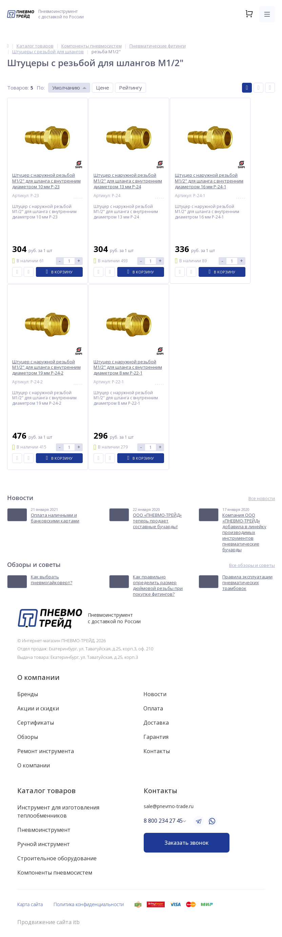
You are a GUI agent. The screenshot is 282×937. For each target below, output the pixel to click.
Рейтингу (130, 87)
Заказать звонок (186, 842)
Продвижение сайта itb (48, 922)
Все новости (261, 498)
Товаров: (18, 87)
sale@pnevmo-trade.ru (169, 806)
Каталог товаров (46, 790)
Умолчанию (66, 87)
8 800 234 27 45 (163, 820)
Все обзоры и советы (252, 565)
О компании (38, 677)
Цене (102, 87)
